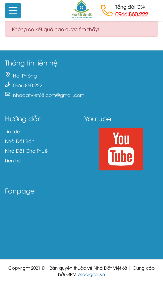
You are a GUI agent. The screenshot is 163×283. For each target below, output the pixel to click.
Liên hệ (13, 160)
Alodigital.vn (91, 274)
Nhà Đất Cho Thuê (26, 150)
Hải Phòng (25, 75)
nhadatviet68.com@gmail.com (48, 95)
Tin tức (12, 131)
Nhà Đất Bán (20, 141)
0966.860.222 (131, 14)
